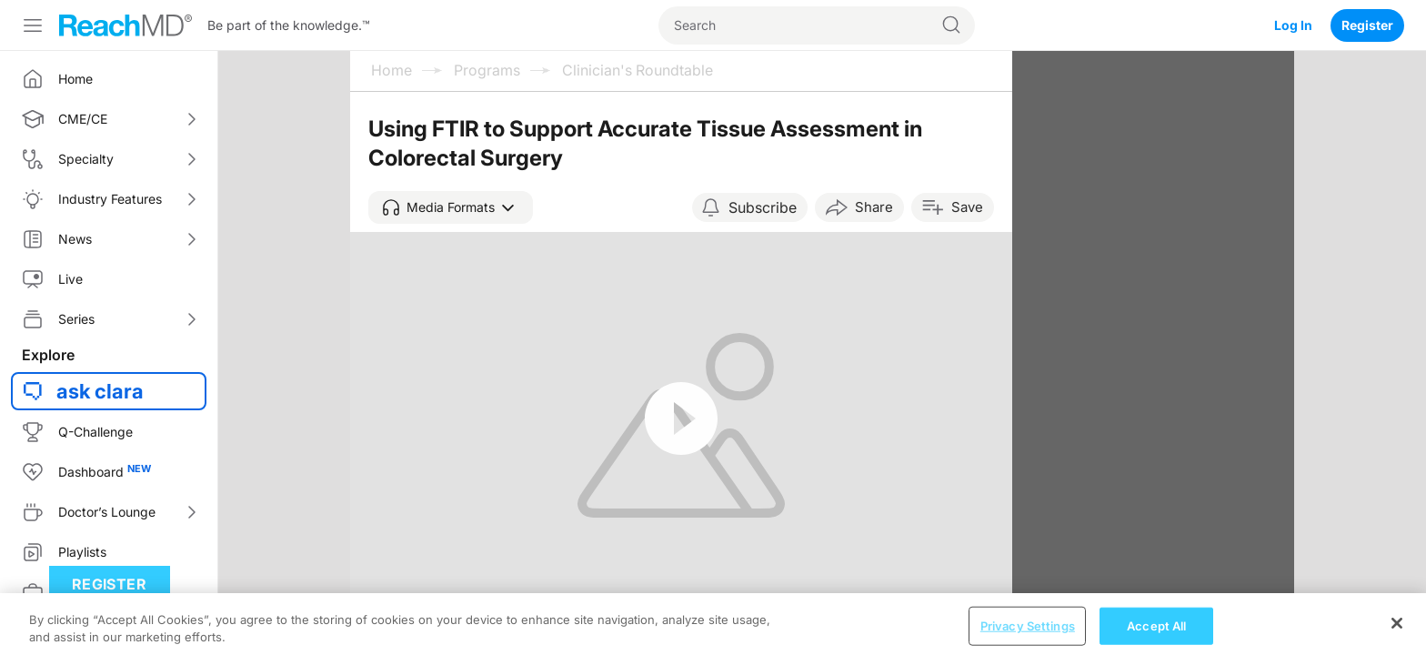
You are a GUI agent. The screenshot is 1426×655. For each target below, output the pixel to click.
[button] (450, 207)
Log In (1293, 25)
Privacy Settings (1027, 636)
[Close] (1397, 633)
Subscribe (762, 207)
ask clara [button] (100, 391)
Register (1367, 25)
